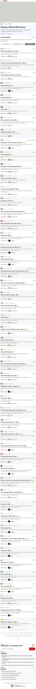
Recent (6, 44)
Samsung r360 (4, 97)
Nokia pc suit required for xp (8, 51)
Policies (30, 683)
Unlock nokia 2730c (5, 468)
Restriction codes (5, 598)
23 (8, 635)
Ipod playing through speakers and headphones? (13, 271)
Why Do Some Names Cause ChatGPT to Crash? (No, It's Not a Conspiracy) (18, 665)
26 (16, 635)
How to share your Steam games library (10, 675)
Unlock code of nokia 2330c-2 (8, 434)
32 (19, 635)
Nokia (26, 39)
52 (24, 635)
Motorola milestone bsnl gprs (8, 295)
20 (27, 633)
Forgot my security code (7, 178)
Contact (26, 683)
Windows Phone (4, 41)
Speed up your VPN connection (8, 677)
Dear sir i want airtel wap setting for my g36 (11, 363)
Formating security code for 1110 (9, 610)
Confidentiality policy (20, 683)
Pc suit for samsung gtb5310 (8, 189)
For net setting (4, 154)
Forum (5, 23)
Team (9, 683)
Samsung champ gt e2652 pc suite (9, 75)
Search (33, 37)
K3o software (4, 398)
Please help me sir (5, 562)
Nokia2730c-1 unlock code (7, 622)
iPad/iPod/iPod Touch (15, 39)
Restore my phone (5, 340)
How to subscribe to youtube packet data (11, 211)
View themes (9, 33)
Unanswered (18, 44)
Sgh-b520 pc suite (5, 201)
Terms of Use (13, 683)
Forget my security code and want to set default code (14, 480)
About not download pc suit (7, 305)
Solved (30, 44)
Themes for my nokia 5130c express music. (11, 63)
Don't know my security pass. (8, 422)
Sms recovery (4, 550)
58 (27, 635)
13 (13, 633)
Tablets (29, 39)
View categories (4, 33)
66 (18, 638)
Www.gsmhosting (5, 352)
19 (24, 633)
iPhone (22, 39)
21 (30, 633)
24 (11, 635)
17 (19, 633)
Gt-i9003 (3, 317)
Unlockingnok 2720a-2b (7, 516)
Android (2, 39)
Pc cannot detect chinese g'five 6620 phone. (12, 410)
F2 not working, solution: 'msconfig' (9, 492)
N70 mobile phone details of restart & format (12, 446)
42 (22, 635)
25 (13, 635)
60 (30, 635)
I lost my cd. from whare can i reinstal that (11, 283)
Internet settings (5, 85)
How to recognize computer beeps (9, 679)
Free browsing (4, 528)
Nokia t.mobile (4, 574)
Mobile (9, 23)
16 (16, 633)
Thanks (2, 109)
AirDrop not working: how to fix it (9, 671)
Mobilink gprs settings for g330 (8, 386)
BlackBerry (7, 39)
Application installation (6, 132)
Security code (4, 235)
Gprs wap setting (5, 586)
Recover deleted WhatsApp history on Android (11, 673)
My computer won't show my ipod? (9, 142)
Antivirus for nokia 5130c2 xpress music (11, 329)
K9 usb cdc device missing (7, 120)
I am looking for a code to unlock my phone (11, 538)
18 (22, 633)
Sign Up (5, 683)
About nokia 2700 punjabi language (9, 166)
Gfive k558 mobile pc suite (7, 375)
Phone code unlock (5, 259)
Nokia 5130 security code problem (9, 223)
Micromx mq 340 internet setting (9, 247)
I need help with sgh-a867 (7, 456)
